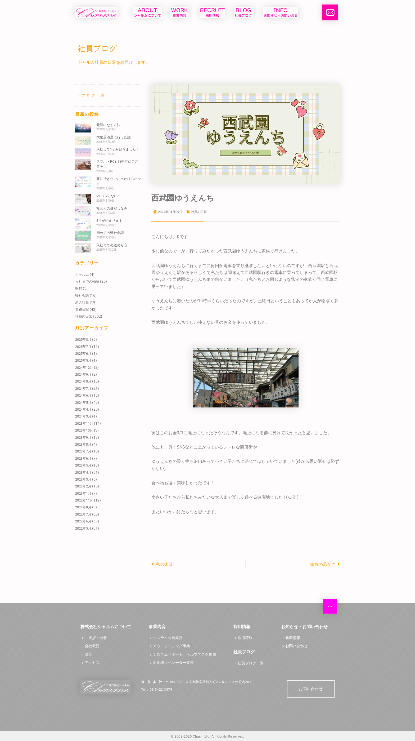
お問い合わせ (296, 646)
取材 (78, 288)
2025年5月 (83, 360)
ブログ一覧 (94, 95)
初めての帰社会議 (110, 233)
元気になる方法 (108, 125)
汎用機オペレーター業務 (173, 662)
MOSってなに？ (108, 196)
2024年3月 (83, 416)
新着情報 (292, 638)
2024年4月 (83, 409)
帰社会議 (82, 296)
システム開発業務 (168, 638)
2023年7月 (83, 451)
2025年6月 (83, 354)
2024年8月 (83, 381)
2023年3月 (83, 479)
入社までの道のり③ (111, 245)
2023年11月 (84, 423)
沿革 (88, 654)
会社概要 (92, 646)
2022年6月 (83, 521)
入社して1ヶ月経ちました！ (117, 149)
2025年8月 (83, 339)
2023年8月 (83, 444)
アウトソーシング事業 (171, 646)
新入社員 (82, 302)
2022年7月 (83, 514)
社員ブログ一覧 (251, 663)
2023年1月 (83, 493)
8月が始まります (109, 221)
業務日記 (82, 310)
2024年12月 (84, 368)
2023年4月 (83, 472)
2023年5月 (83, 465)
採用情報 (245, 638)
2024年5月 (83, 403)
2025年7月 (83, 347)
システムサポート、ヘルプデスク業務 (184, 654)
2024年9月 (83, 374)
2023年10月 (84, 430)
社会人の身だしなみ (111, 208)
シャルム (82, 275)
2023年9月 (83, 438)
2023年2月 (83, 486)
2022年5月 (83, 528)
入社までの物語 (87, 281)
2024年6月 (83, 395)
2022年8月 (83, 507)
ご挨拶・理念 (96, 638)
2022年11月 (84, 500)
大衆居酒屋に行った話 (113, 137)
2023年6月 (83, 458)
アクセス (92, 662)
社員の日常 (83, 316)
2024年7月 (83, 389)
